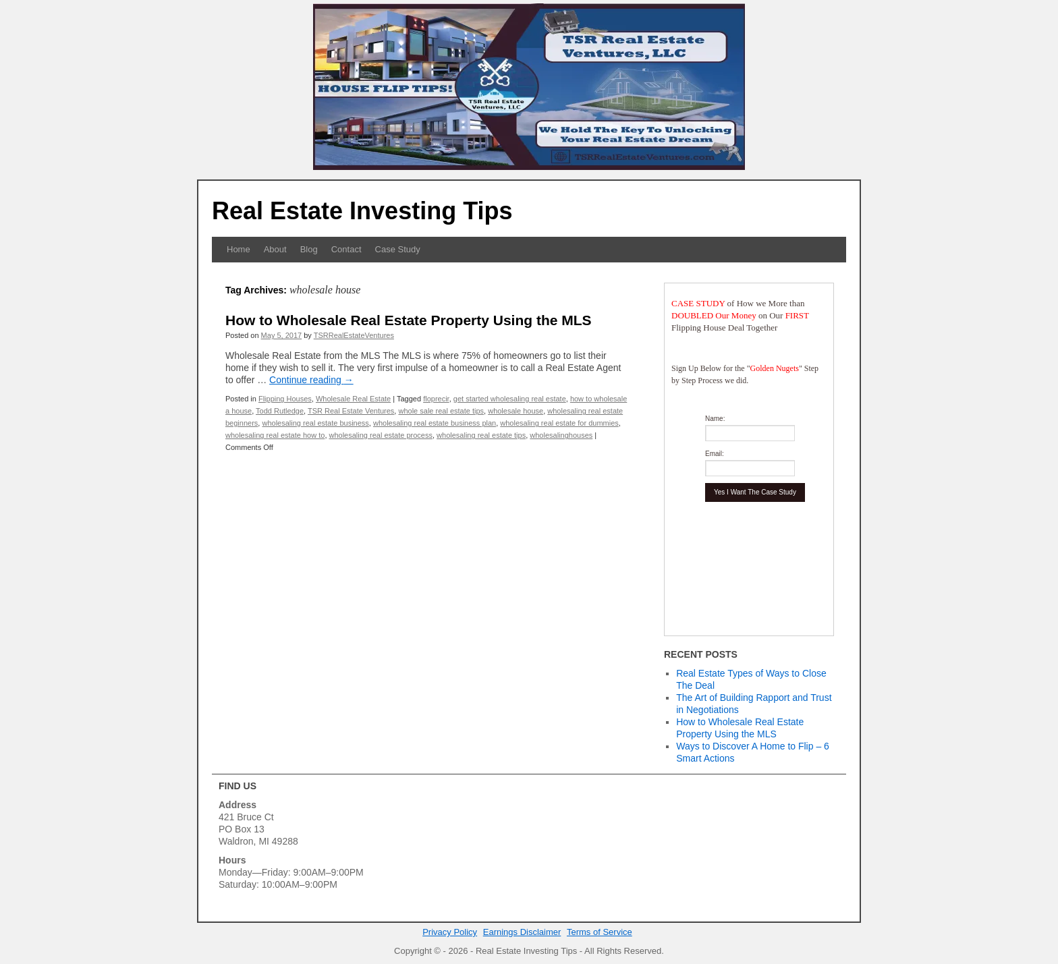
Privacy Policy (449, 932)
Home (238, 249)
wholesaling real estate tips (481, 435)
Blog (309, 249)
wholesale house (515, 411)
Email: (714, 453)
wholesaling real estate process (381, 435)
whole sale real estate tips (441, 411)
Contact (346, 249)
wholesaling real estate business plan (434, 423)
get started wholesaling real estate (509, 399)
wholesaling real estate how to (275, 435)
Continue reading (311, 379)
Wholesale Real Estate (353, 399)
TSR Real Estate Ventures (351, 411)
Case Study (397, 249)
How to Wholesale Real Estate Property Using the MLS (408, 320)
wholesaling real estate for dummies (559, 423)
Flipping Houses (285, 399)
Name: (715, 418)
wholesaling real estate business (315, 423)
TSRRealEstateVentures (354, 335)
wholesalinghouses (561, 435)
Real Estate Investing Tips (362, 211)
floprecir (436, 399)
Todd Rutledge (280, 411)
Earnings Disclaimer (522, 932)
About (275, 249)
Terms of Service (599, 932)
